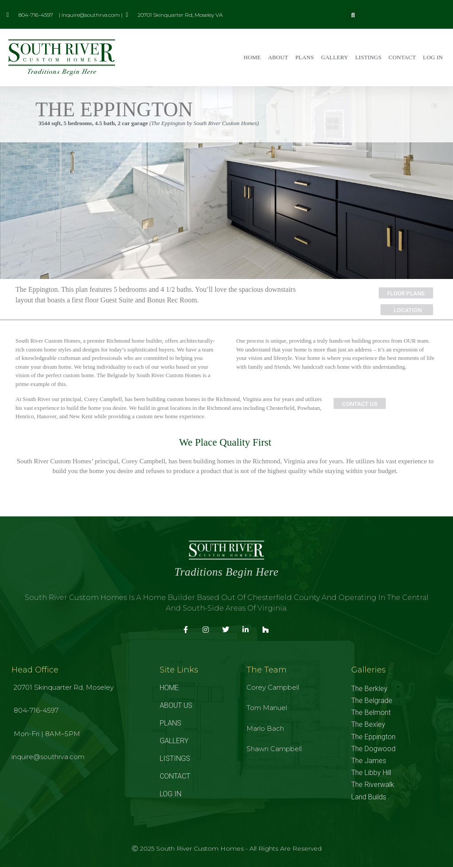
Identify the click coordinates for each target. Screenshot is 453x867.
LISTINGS (368, 57)
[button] (353, 15)
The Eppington (373, 737)
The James (368, 760)
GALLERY (334, 57)
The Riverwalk (372, 784)
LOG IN (433, 57)
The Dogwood (373, 749)
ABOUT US (176, 705)
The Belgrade (371, 700)
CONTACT (402, 57)
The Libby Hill (371, 772)
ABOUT (278, 57)
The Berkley (369, 688)
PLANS (304, 57)
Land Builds (368, 797)
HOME (252, 57)
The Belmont (371, 712)
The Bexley (368, 724)
